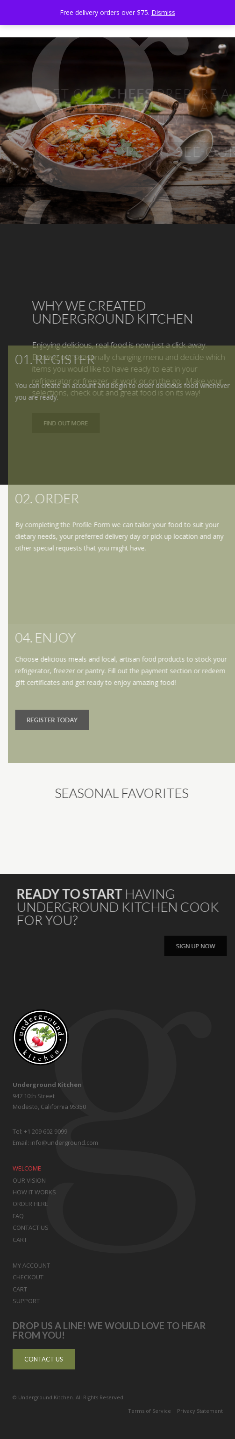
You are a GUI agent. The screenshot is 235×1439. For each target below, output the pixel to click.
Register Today (58, 719)
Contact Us (31, 1227)
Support (26, 1301)
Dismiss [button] (163, 12)
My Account (31, 1265)
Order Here (30, 1203)
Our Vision (29, 1180)
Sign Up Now (199, 946)
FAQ (18, 1216)
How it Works (34, 1192)
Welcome (27, 1168)
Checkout (28, 1277)
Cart (20, 1239)
